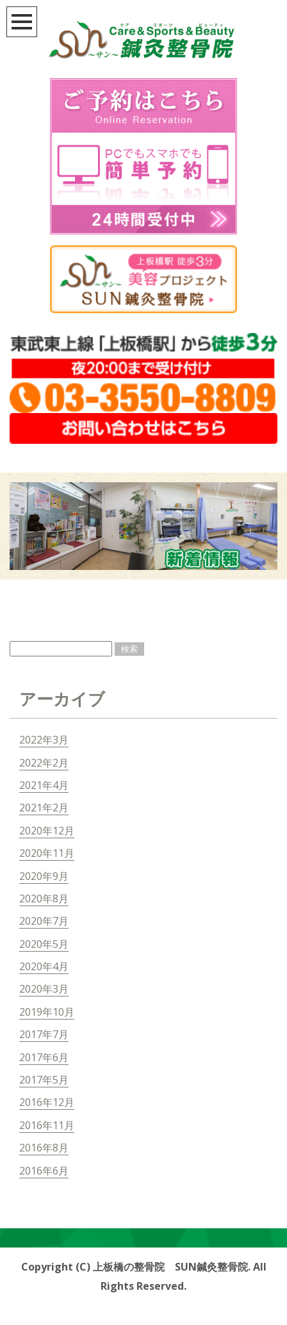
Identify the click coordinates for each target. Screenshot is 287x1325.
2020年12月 (46, 831)
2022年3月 (44, 740)
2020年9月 (44, 876)
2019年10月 (46, 1012)
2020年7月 (44, 921)
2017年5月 (44, 1080)
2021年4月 (44, 785)
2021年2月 (44, 808)
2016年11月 (46, 1125)
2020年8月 (44, 898)
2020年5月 (44, 944)
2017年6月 (44, 1057)
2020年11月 (46, 853)
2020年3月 (44, 989)
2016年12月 (46, 1102)
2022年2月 (44, 763)
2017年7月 (44, 1034)
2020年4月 (44, 966)
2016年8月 (44, 1148)
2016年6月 (44, 1171)
